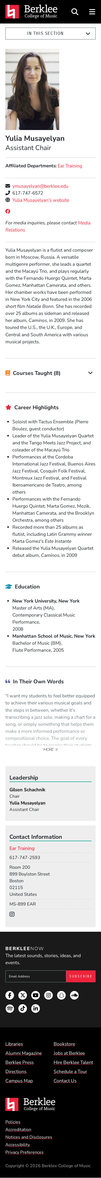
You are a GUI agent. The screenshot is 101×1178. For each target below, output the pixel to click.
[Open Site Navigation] (92, 12)
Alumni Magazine (23, 1053)
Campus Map (19, 1080)
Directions (15, 1071)
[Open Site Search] (75, 12)
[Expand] (88, 33)
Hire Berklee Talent (73, 1062)
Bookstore (64, 1044)
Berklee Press (19, 1062)
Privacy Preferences (24, 1152)
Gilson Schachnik (27, 790)
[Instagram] (13, 914)
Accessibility (17, 1145)
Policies (12, 1122)
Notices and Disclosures (28, 1137)
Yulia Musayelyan (27, 803)
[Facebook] (8, 211)
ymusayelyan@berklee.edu (40, 186)
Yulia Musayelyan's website (40, 200)
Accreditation (18, 1130)
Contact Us (65, 1080)
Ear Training (70, 165)
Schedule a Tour (70, 1071)
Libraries (14, 1044)
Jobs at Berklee (69, 1053)
